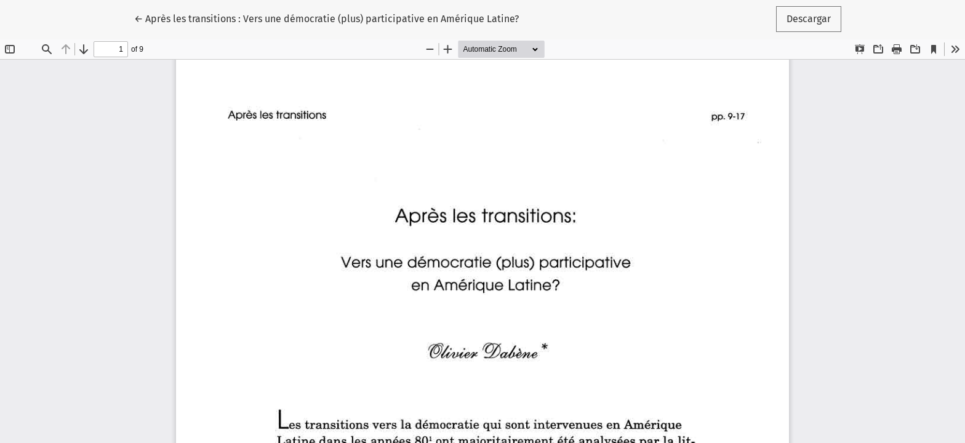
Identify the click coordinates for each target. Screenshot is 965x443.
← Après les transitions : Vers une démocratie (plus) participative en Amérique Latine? (326, 18)
